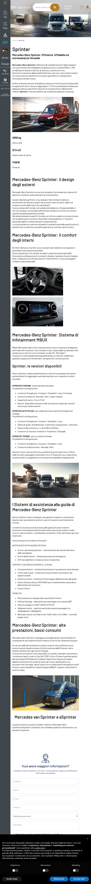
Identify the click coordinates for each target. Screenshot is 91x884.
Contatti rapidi (68, 7)
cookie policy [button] (40, 848)
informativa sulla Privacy (53, 834)
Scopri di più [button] (11, 879)
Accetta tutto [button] (79, 879)
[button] (88, 838)
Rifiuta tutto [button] (59, 879)
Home (14, 40)
